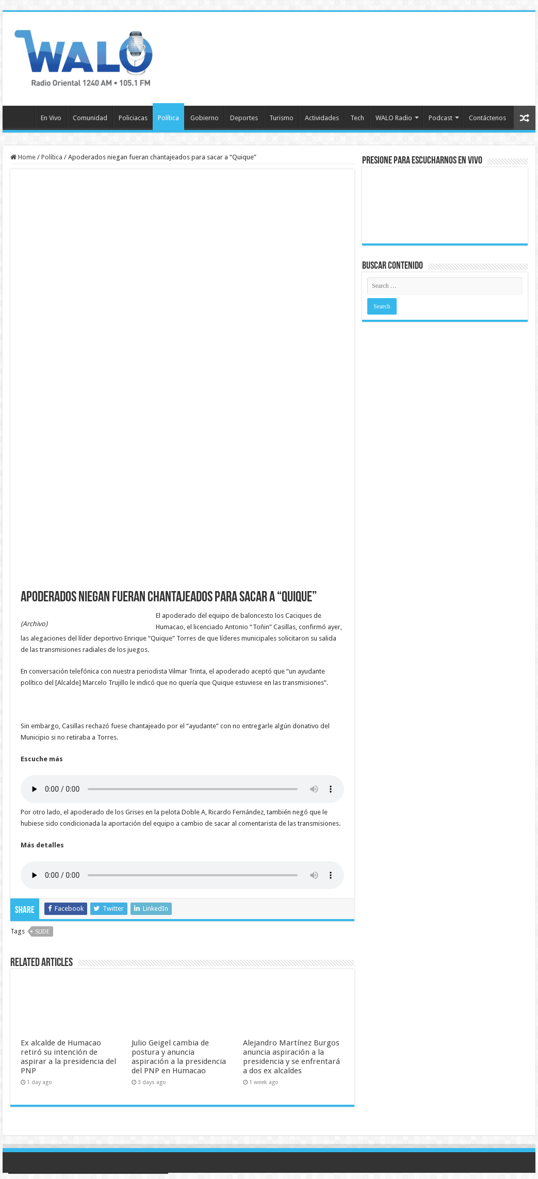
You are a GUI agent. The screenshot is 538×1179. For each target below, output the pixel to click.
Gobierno (204, 118)
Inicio (21, 116)
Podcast (440, 118)
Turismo (281, 118)
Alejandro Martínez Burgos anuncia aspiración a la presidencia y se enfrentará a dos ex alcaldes (291, 1056)
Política (168, 118)
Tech (357, 118)
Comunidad (90, 118)
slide (42, 931)
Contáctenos (487, 118)
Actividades (322, 118)
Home (23, 157)
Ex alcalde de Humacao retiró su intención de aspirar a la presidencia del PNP (68, 1056)
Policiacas (133, 118)
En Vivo (51, 118)
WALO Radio (394, 118)
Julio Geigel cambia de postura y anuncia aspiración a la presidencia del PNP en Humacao (179, 1056)
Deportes (244, 118)
